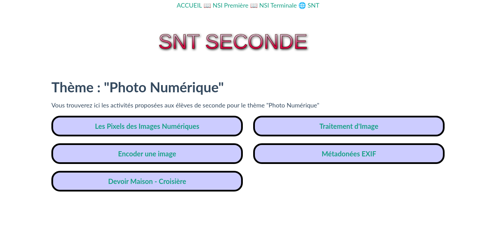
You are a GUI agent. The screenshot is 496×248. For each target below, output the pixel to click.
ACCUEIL (189, 5)
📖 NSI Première (226, 5)
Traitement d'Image (348, 126)
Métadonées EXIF (348, 153)
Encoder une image (147, 153)
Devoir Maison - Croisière (147, 181)
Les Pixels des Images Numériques (147, 126)
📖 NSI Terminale (273, 5)
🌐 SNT (308, 5)
